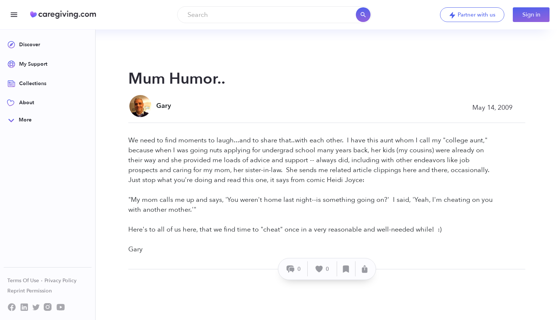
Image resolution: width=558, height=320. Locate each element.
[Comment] (294, 268)
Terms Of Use (25, 280)
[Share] (364, 268)
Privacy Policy (60, 280)
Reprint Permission (29, 290)
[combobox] (274, 14)
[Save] (346, 268)
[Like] (322, 268)
